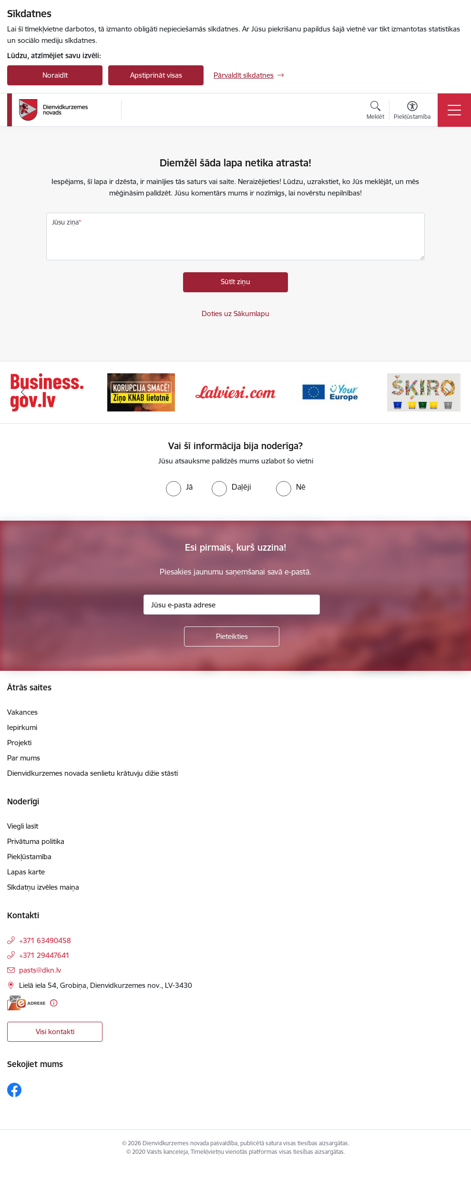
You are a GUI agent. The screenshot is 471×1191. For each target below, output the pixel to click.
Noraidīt (55, 75)
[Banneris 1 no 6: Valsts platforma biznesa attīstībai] (46, 391)
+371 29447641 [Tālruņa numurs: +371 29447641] (44, 955)
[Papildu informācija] (53, 1002)
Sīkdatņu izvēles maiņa (43, 887)
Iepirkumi (22, 727)
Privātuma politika (35, 841)
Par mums (23, 757)
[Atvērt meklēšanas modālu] (375, 111)
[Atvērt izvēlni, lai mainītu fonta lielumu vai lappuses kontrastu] (412, 111)
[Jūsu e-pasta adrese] (231, 605)
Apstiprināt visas (156, 75)
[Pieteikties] (231, 636)
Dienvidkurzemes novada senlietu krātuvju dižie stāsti (92, 773)
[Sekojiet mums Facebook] (14, 1090)
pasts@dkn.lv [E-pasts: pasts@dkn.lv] (40, 970)
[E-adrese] (26, 1003)
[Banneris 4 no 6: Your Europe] (330, 391)
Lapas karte (26, 871)
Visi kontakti (55, 1031)
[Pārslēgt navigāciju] (454, 110)
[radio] (179, 487)
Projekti (19, 742)
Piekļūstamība (29, 856)
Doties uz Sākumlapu (235, 313)
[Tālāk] (447, 392)
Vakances (22, 712)
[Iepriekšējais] (23, 392)
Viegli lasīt (22, 826)
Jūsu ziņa (65, 222)
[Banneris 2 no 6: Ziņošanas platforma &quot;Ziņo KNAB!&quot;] (141, 391)
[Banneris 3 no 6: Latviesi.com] (235, 391)
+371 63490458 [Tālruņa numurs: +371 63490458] (45, 940)
